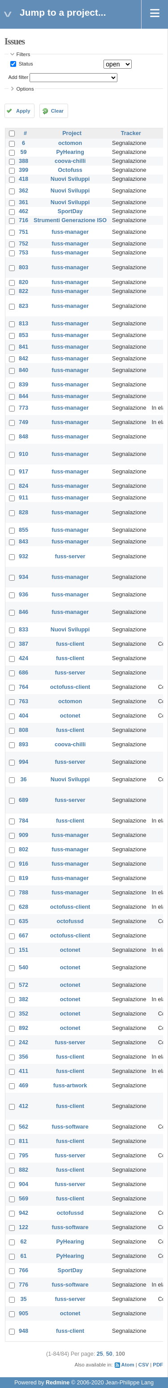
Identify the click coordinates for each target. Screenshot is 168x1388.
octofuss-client (70, 687)
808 (23, 730)
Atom (127, 1364)
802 (23, 849)
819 (23, 878)
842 (23, 358)
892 (23, 1028)
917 (23, 472)
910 (23, 454)
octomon (70, 143)
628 (23, 907)
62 (24, 1242)
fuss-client (70, 644)
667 (23, 936)
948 (23, 1331)
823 (23, 306)
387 (23, 644)
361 (23, 202)
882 (23, 1170)
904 (23, 1184)
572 (23, 985)
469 (23, 1085)
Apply (23, 111)
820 (23, 282)
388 (23, 161)
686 (23, 673)
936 (23, 594)
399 (23, 170)
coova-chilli (70, 161)
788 (23, 892)
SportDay (70, 211)
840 (23, 370)
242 (23, 1042)
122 (23, 1227)
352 (23, 1014)
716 (23, 220)
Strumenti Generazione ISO (70, 220)
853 (23, 335)
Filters (23, 54)
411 (23, 1071)
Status (25, 63)
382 (23, 999)
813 (23, 323)
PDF (158, 1364)
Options (25, 89)
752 (23, 244)
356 (23, 1057)
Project (72, 133)
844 (23, 396)
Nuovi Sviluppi (70, 179)
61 (24, 1256)
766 (23, 1270)
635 (23, 921)
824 (23, 486)
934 (23, 577)
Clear (57, 111)
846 (23, 612)
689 (23, 800)
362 (23, 191)
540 (23, 967)
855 (23, 530)
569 (23, 1198)
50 (109, 1354)
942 (23, 1213)
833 (23, 629)
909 (23, 835)
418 (23, 179)
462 (23, 211)
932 (23, 556)
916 (23, 864)
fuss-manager (70, 232)
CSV (143, 1364)
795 (23, 1155)
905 (23, 1313)
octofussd (69, 921)
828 (23, 512)
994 (23, 762)
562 (23, 1127)
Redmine (57, 1382)
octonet (70, 716)
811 (23, 1141)
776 (23, 1285)
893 (23, 744)
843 (23, 542)
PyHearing (70, 152)
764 (23, 687)
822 (23, 291)
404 (23, 716)
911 (23, 498)
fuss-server (70, 556)
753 (23, 253)
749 (23, 422)
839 (23, 384)
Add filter (19, 77)
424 (23, 658)
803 (23, 267)
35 (24, 1299)
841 (23, 347)
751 (23, 232)
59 (24, 152)
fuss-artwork (70, 1085)
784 (23, 821)
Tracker (131, 133)
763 (23, 701)
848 (23, 436)
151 (23, 950)
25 (100, 1354)
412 (23, 1106)
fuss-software (70, 1127)
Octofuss (70, 170)
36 (24, 779)
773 (23, 408)
